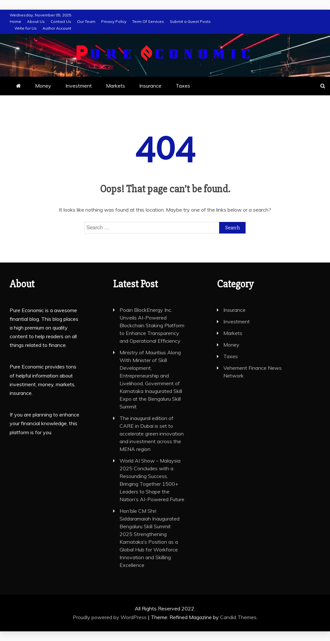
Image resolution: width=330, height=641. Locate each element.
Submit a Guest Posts (190, 21)
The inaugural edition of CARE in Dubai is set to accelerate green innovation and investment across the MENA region (152, 433)
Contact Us (61, 21)
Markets (115, 85)
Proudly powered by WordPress (110, 617)
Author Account (57, 28)
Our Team (86, 21)
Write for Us (26, 28)
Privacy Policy (113, 21)
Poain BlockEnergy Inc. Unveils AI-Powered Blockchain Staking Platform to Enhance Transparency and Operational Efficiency (152, 325)
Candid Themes (238, 617)
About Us (36, 21)
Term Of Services (148, 21)
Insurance (150, 85)
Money (43, 85)
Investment (78, 85)
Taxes (183, 85)
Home (15, 21)
